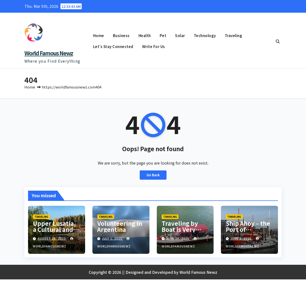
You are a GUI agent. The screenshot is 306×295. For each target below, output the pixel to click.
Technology (205, 35)
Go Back (153, 176)
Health (144, 35)
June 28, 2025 (178, 239)
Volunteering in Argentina (119, 227)
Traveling (233, 35)
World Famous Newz (48, 53)
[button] (278, 41)
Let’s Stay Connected (113, 46)
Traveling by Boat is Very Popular (180, 230)
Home (98, 35)
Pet (163, 35)
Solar (180, 35)
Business (121, 35)
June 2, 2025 (241, 239)
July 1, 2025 (112, 239)
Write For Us (153, 46)
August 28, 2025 (52, 239)
